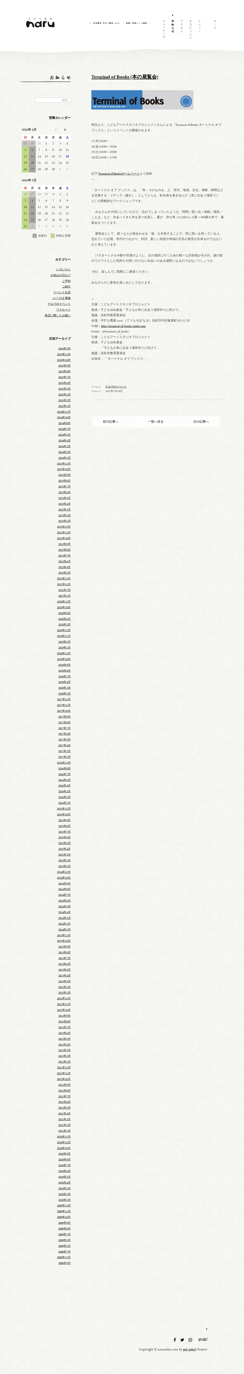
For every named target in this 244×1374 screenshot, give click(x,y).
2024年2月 (64, 452)
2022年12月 (64, 527)
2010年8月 (64, 1160)
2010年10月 (64, 1148)
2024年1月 (64, 458)
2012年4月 (64, 1045)
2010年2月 (64, 1194)
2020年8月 (64, 613)
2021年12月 (64, 579)
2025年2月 (64, 400)
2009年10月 (64, 1217)
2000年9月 (64, 1263)
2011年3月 (64, 1119)
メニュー (199, 30)
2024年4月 (64, 441)
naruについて (190, 30)
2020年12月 (64, 602)
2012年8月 (64, 1022)
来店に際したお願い (58, 316)
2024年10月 (64, 417)
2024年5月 (64, 435)
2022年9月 (64, 544)
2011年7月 (64, 1096)
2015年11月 (64, 809)
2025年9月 (64, 366)
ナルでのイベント (116, 386)
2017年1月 (64, 757)
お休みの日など (60, 275)
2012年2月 (64, 1056)
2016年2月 (64, 797)
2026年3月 (64, 349)
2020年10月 (64, 607)
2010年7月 (64, 1165)
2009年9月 (64, 1223)
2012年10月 (64, 1010)
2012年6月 (64, 1033)
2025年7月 (64, 377)
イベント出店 (62, 292)
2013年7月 (64, 958)
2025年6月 (64, 383)
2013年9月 (64, 947)
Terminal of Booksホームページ (119, 173)
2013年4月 (64, 976)
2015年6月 (64, 837)
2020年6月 (64, 619)
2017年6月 (64, 734)
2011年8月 (64, 1091)
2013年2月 (64, 987)
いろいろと (63, 270)
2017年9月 (64, 717)
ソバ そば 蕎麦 (61, 298)
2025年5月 (64, 389)
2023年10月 (64, 469)
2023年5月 (64, 498)
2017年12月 (64, 699)
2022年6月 (64, 561)
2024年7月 (64, 429)
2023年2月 (64, 515)
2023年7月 (64, 487)
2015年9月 (64, 820)
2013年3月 (64, 981)
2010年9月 (64, 1154)
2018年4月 (64, 682)
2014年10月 (64, 878)
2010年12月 (64, 1137)
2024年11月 (64, 412)
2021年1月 (64, 596)
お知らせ (172, 30)
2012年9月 (64, 1016)
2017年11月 (64, 705)
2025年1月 (64, 406)
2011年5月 (64, 1108)
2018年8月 (64, 671)
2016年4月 (64, 786)
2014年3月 (64, 918)
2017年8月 (64, 723)
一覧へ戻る (156, 421)
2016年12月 (64, 763)
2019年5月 (64, 642)
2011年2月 (64, 1125)
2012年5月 (64, 1039)
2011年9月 (64, 1085)
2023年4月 (64, 504)
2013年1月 (64, 993)
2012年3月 (64, 1050)
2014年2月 (64, 924)
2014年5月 (64, 907)
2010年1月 (64, 1200)
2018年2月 (64, 688)
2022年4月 (64, 567)
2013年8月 (64, 953)
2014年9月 (64, 884)
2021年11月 (64, 584)
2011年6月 (64, 1102)
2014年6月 (64, 901)
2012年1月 (64, 1062)
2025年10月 (64, 360)
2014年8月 (64, 889)
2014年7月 (64, 895)
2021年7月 (64, 590)
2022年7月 (64, 556)
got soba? (203, 1340)
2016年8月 (64, 769)
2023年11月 (64, 464)
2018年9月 (64, 665)
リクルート (63, 310)
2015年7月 (64, 832)
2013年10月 (64, 941)
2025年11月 (64, 354)
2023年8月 (64, 481)
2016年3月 (64, 791)
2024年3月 (64, 446)
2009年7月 (64, 1234)
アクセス (181, 30)
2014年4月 (64, 912)
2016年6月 (64, 780)
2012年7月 (64, 1027)
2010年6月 (64, 1171)
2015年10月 (64, 815)
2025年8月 (64, 371)
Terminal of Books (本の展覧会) (124, 77)
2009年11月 (64, 1211)
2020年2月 (64, 625)
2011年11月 (64, 1073)
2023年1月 (64, 521)
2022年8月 (64, 550)
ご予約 (66, 281)
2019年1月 (64, 648)
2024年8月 (64, 423)
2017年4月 (64, 745)
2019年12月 (64, 630)
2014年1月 (64, 930)
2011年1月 (64, 1131)
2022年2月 (64, 573)
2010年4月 (64, 1183)
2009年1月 (64, 1246)
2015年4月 (64, 849)
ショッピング (163, 30)
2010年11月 (64, 1142)
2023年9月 (64, 475)
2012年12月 (64, 999)
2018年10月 (64, 659)
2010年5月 (64, 1177)
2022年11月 (64, 533)
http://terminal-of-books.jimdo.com (123, 326)
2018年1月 (64, 694)
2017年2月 (64, 751)
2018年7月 (64, 677)
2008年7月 (64, 1252)
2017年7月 (64, 728)
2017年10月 (64, 711)
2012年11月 (64, 1004)
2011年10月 (64, 1079)
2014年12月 (64, 872)
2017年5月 (64, 740)
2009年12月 (64, 1206)
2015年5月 (64, 843)
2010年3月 (64, 1188)
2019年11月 (64, 636)
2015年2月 (64, 861)
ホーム (214, 30)
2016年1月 (64, 803)
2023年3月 (64, 510)
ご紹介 (66, 287)
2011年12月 (64, 1068)
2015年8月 (64, 826)
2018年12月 (64, 653)
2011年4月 (64, 1114)
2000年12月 (64, 1257)
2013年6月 (64, 964)
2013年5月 (64, 970)
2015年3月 (64, 855)
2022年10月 (64, 538)
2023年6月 (64, 492)
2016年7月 (64, 774)
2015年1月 (64, 866)
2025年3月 (64, 395)
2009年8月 (64, 1229)
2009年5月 (64, 1240)
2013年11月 (64, 935)
